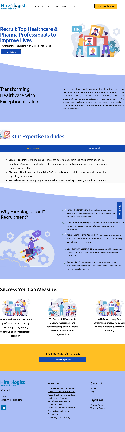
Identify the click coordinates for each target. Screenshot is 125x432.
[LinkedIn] (3, 407)
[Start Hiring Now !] (62, 359)
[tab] (32, 148)
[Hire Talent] (11, 51)
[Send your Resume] (105, 6)
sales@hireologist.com (11, 399)
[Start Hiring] (119, 210)
